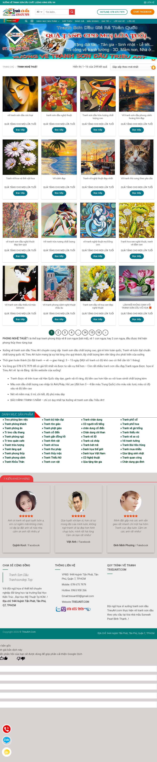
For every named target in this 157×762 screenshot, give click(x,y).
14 (84, 332)
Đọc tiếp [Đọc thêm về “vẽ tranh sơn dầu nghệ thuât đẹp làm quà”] (20, 256)
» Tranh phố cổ (129, 419)
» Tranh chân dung (91, 419)
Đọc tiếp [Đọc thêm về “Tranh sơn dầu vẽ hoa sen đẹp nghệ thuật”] (98, 319)
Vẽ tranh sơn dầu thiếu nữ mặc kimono (20, 306)
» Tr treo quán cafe (13, 440)
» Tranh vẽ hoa (50, 444)
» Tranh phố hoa (129, 423)
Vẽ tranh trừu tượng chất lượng (59, 241)
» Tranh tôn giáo (51, 423)
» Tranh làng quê (12, 449)
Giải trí (106, 21)
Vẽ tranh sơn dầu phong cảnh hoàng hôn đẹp (137, 117)
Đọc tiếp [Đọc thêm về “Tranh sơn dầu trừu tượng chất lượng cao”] (98, 130)
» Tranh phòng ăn (12, 427)
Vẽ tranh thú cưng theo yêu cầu (137, 178)
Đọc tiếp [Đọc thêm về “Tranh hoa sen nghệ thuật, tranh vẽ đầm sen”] (136, 256)
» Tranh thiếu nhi (129, 432)
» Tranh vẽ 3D (89, 436)
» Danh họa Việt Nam (93, 453)
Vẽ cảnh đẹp (59, 178)
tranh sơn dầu (112, 366)
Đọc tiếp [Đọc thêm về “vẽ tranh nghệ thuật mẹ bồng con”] (98, 256)
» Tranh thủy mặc (52, 453)
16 (98, 332)
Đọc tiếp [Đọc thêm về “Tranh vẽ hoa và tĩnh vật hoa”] (20, 193)
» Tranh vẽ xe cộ (129, 436)
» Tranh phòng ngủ (13, 436)
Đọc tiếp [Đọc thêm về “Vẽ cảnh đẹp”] (59, 193)
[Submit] (72, 12)
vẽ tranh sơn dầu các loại (20, 115)
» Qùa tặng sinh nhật (132, 453)
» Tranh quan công (131, 457)
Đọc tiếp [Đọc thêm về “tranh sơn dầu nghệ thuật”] (59, 130)
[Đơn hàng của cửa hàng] (132, 67)
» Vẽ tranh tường (130, 440)
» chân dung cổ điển (92, 427)
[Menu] (32, 21)
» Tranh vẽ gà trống (131, 427)
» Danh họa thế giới (92, 449)
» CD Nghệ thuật (90, 457)
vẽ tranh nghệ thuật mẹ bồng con (98, 243)
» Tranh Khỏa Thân (13, 461)
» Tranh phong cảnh (14, 457)
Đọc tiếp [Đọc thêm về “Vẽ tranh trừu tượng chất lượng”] (59, 256)
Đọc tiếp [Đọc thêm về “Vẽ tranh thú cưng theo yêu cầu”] (136, 193)
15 (91, 332)
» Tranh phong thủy (14, 453)
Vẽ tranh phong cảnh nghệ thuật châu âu (59, 306)
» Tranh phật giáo (52, 427)
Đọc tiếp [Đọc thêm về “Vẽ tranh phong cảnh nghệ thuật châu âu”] (59, 319)
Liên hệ (131, 21)
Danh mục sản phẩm (47, 21)
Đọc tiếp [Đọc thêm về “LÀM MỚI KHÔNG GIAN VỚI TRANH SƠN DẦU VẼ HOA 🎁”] (136, 319)
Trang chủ (8, 67)
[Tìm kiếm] (26, 21)
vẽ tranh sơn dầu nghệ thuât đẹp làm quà (20, 243)
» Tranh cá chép (90, 440)
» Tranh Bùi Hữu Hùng (132, 444)
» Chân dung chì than (93, 432)
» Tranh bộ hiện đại (53, 419)
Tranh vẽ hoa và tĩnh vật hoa (20, 178)
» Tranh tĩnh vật (51, 440)
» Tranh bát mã (89, 444)
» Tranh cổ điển (51, 432)
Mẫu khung (93, 21)
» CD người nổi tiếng (92, 423)
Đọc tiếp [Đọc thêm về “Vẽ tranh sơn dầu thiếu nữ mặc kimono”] (20, 319)
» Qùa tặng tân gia (91, 461)
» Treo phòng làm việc (15, 419)
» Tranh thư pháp (51, 449)
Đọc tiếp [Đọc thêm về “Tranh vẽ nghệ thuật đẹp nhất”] (98, 193)
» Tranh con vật (51, 461)
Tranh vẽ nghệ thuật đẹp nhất (98, 178)
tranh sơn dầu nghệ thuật (59, 115)
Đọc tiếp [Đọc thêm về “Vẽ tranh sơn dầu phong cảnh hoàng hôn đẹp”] (136, 130)
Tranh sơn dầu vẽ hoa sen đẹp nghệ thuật (98, 306)
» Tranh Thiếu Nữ (51, 457)
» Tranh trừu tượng (13, 444)
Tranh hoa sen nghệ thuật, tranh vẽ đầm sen (137, 243)
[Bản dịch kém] (20, 659)
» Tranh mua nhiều (130, 449)
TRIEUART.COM (80, 601)
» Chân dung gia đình (132, 461)
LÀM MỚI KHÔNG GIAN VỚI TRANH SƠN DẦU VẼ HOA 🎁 (137, 306)
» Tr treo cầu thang (13, 432)
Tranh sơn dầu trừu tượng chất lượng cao (98, 117)
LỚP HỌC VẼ (119, 21)
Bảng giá (79, 21)
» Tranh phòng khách (14, 423)
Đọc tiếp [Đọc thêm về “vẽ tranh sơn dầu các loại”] (20, 130)
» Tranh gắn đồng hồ (54, 436)
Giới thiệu (67, 21)
